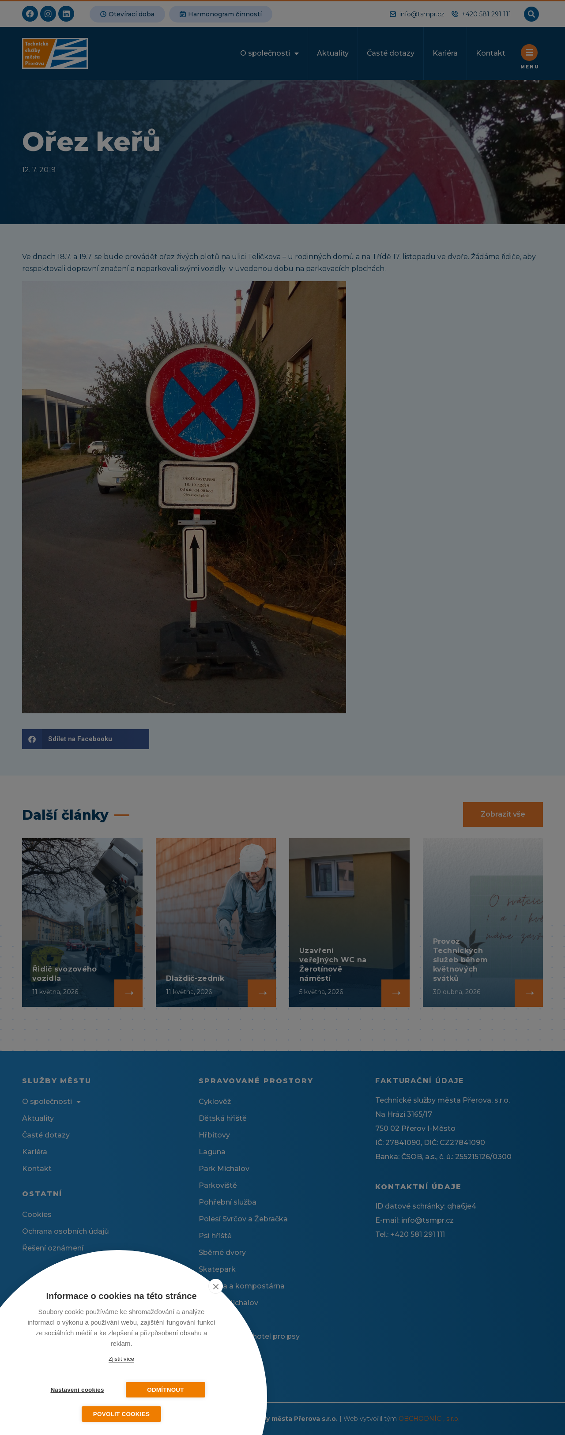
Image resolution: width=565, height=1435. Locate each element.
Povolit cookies (121, 1414)
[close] (215, 1286)
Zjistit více (121, 1359)
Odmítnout (165, 1389)
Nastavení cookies (77, 1389)
